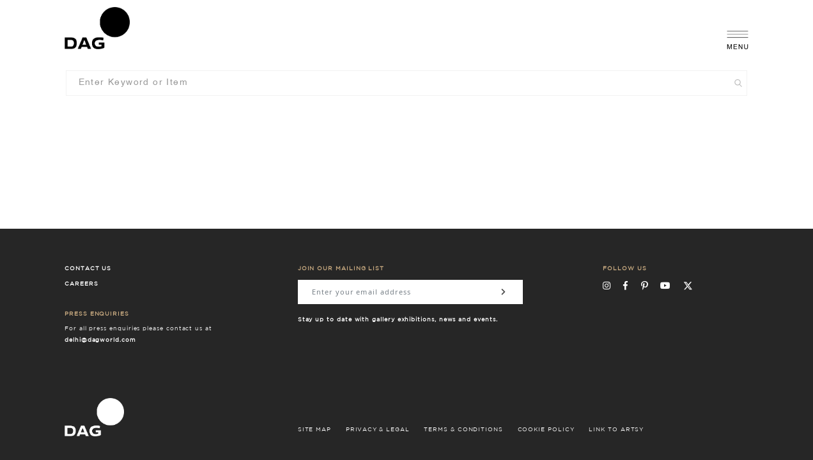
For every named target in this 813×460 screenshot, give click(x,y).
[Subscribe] (503, 292)
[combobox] (406, 82)
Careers (81, 284)
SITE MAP (314, 430)
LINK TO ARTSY (616, 430)
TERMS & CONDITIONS (463, 430)
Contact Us (88, 269)
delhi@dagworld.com (100, 340)
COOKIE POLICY (546, 430)
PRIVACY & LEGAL (378, 430)
